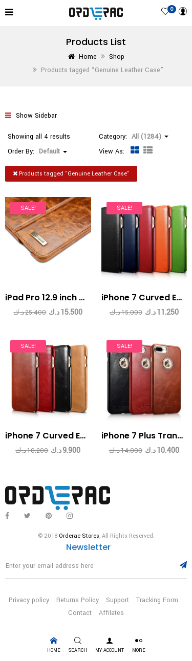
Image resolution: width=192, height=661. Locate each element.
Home (88, 56)
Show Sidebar (31, 115)
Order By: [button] (37, 151)
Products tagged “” (71, 174)
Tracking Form (157, 600)
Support (117, 600)
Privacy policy (29, 600)
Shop (116, 56)
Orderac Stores (79, 536)
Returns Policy (77, 600)
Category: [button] (133, 136)
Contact (80, 613)
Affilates (111, 613)
